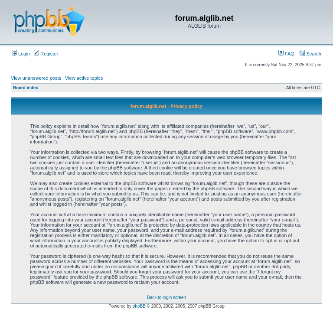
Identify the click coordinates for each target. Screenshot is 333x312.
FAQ (286, 53)
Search (310, 53)
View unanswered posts (36, 78)
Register (46, 53)
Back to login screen (166, 297)
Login (21, 53)
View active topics (84, 78)
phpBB (139, 306)
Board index (25, 87)
